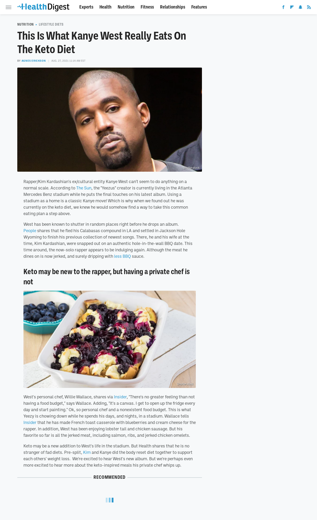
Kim (87, 452)
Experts (86, 7)
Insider (120, 396)
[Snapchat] (300, 8)
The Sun (83, 187)
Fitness (147, 7)
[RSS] (309, 8)
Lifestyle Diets (51, 24)
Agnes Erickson (34, 60)
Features (199, 7)
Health (105, 7)
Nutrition (126, 7)
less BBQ (122, 256)
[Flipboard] (292, 8)
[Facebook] (283, 8)
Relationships (172, 7)
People (29, 230)
